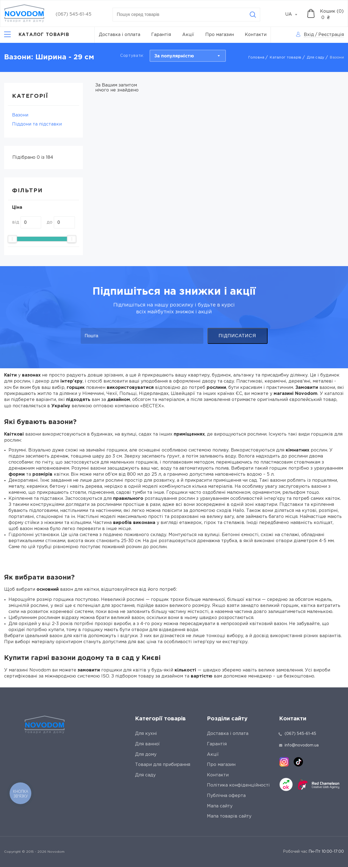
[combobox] (294, 14)
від (15, 222)
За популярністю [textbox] (174, 56)
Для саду (315, 57)
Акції (188, 35)
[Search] (253, 15)
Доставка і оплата (119, 35)
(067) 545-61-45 (73, 14)
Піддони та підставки (37, 124)
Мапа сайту (219, 806)
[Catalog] (36, 35)
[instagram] (284, 762)
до (49, 222)
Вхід (309, 35)
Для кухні (146, 734)
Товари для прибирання (162, 765)
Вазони (20, 115)
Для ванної (147, 744)
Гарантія (161, 35)
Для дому (145, 754)
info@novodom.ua (299, 745)
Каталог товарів (285, 57)
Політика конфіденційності (238, 785)
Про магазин (219, 35)
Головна (256, 57)
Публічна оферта (226, 796)
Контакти (255, 35)
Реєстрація (331, 35)
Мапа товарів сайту (229, 816)
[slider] (12, 239)
